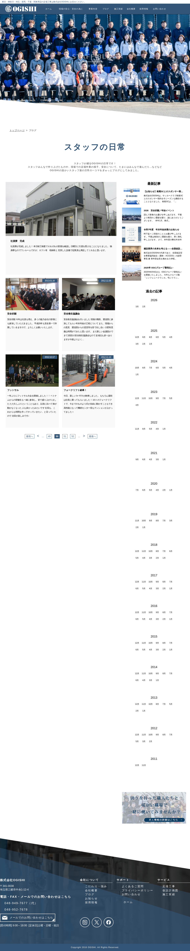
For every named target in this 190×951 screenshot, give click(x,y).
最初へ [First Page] (29, 436)
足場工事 (169, 886)
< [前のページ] (38, 436)
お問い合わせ (131, 894)
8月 (150, 337)
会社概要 (91, 890)
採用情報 (91, 902)
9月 (143, 337)
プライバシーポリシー (137, 890)
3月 (137, 306)
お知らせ (91, 898)
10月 (137, 368)
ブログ (90, 894)
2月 (143, 306)
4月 (170, 337)
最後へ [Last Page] (92, 436)
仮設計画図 (170, 890)
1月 (150, 344)
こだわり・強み (96, 886)
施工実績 (169, 894)
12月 (137, 337)
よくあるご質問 (133, 886)
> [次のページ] (84, 436)
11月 (144, 398)
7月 (150, 368)
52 (72, 436)
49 (49, 436)
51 (65, 436)
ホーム (128, 902)
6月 (157, 337)
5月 (164, 337)
